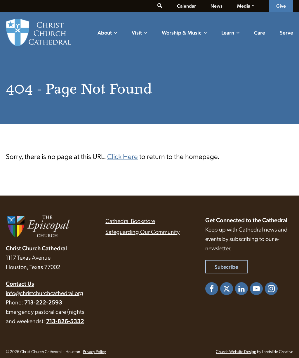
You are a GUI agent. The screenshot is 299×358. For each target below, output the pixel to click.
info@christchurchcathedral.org (44, 293)
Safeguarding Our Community (142, 232)
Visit (137, 32)
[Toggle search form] (160, 6)
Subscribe (226, 266)
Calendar (186, 6)
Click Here (122, 156)
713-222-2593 (43, 302)
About (105, 32)
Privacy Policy (94, 352)
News (216, 6)
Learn (227, 32)
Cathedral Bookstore (130, 221)
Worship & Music (181, 32)
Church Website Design (236, 351)
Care (259, 32)
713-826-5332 (65, 321)
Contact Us (20, 283)
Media (243, 6)
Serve (286, 32)
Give (281, 6)
